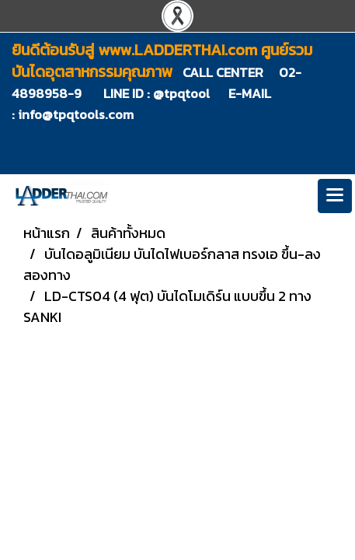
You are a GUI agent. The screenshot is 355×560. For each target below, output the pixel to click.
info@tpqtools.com (76, 114)
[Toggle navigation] (335, 196)
